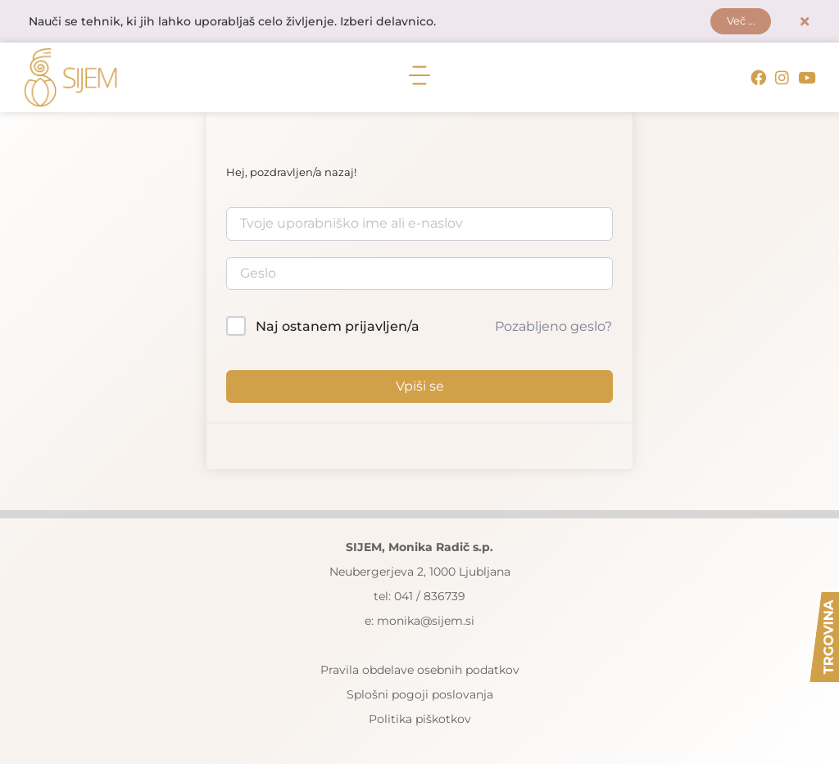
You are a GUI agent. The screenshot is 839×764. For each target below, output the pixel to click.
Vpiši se (420, 386)
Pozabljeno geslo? (553, 327)
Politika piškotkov (420, 719)
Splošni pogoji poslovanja (420, 694)
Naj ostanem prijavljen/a (338, 327)
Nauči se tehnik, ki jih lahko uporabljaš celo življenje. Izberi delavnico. (232, 22)
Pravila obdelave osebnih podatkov (419, 669)
